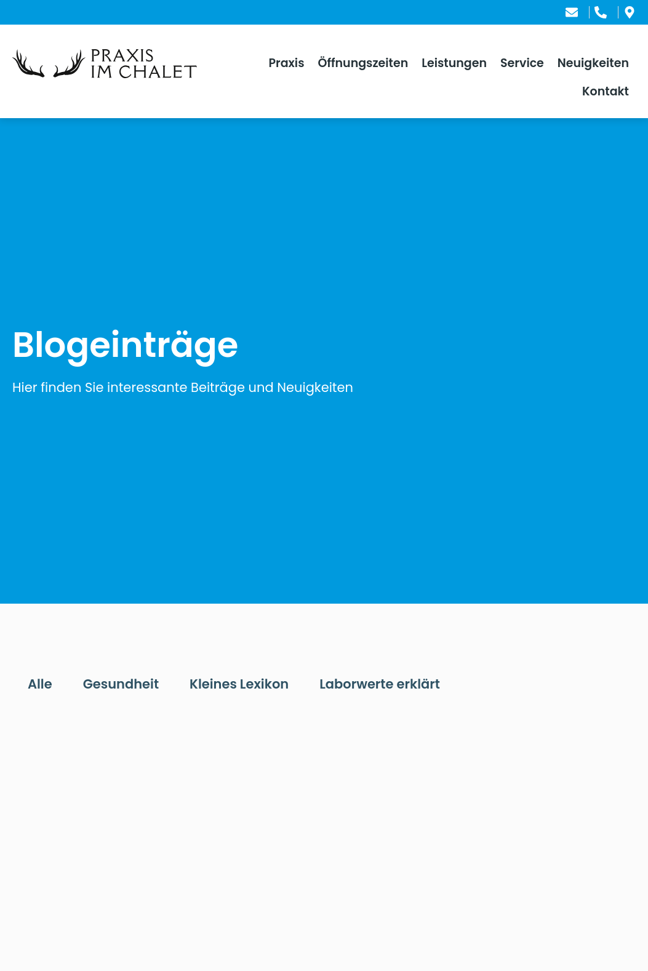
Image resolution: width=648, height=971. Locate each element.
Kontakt (605, 91)
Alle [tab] (40, 684)
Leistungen (454, 63)
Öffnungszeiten (363, 63)
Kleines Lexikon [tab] (239, 684)
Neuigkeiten (593, 63)
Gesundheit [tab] (121, 684)
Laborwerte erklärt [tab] (379, 684)
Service (522, 63)
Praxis (286, 63)
